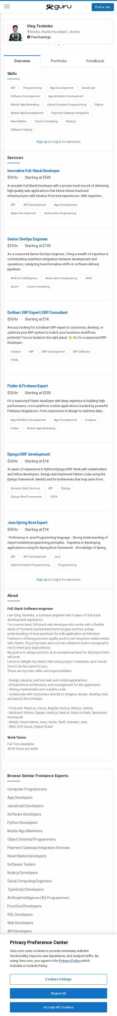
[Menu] (7, 7)
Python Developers (22, 823)
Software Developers (24, 814)
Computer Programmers (27, 789)
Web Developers (20, 923)
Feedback (95, 61)
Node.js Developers (22, 873)
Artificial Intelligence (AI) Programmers (38, 898)
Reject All (58, 993)
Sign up (41, 141)
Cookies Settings (58, 979)
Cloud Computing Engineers (29, 881)
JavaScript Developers (25, 806)
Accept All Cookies (58, 1007)
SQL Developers (20, 914)
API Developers (19, 931)
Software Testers (21, 864)
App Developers (20, 798)
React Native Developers (26, 856)
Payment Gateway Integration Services (38, 848)
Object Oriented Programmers (31, 839)
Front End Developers (24, 906)
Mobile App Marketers (25, 831)
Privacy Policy (69, 961)
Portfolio (59, 61)
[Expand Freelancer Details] (58, 44)
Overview (22, 61)
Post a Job (102, 7)
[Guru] (58, 7)
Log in (56, 141)
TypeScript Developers (25, 889)
